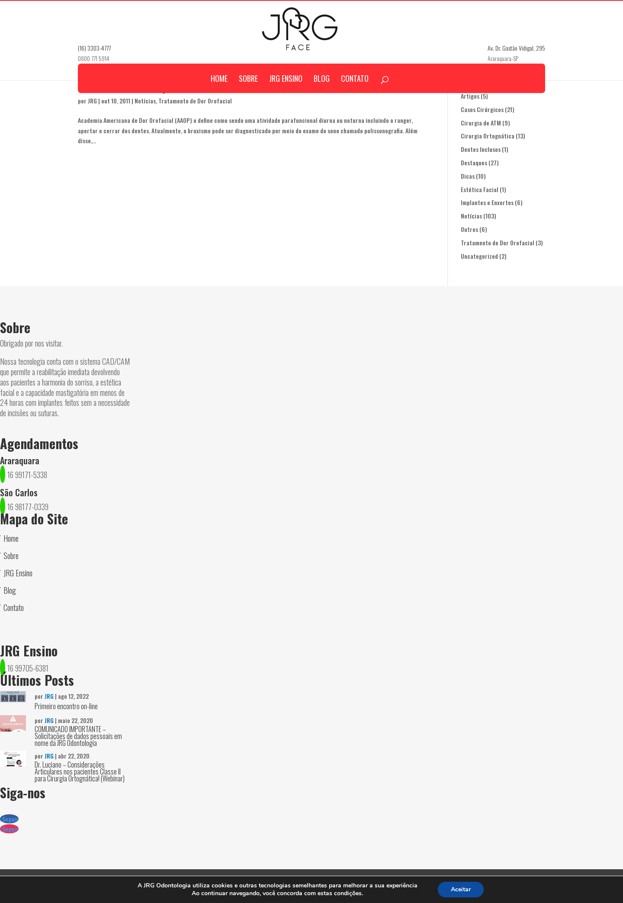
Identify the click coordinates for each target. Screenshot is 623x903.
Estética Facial (479, 189)
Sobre (248, 92)
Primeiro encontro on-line (66, 706)
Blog (322, 92)
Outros (469, 229)
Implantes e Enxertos (487, 202)
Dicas (468, 175)
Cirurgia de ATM (481, 122)
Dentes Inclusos (481, 149)
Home (219, 92)
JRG (49, 696)
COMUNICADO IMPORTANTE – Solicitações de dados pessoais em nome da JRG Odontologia (78, 736)
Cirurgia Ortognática (487, 135)
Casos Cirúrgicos (482, 109)
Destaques (474, 162)
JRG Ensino (285, 92)
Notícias (471, 215)
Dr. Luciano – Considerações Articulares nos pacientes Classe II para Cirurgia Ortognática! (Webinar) (80, 771)
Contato (355, 92)
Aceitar (461, 889)
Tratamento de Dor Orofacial (497, 242)
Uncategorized (479, 255)
